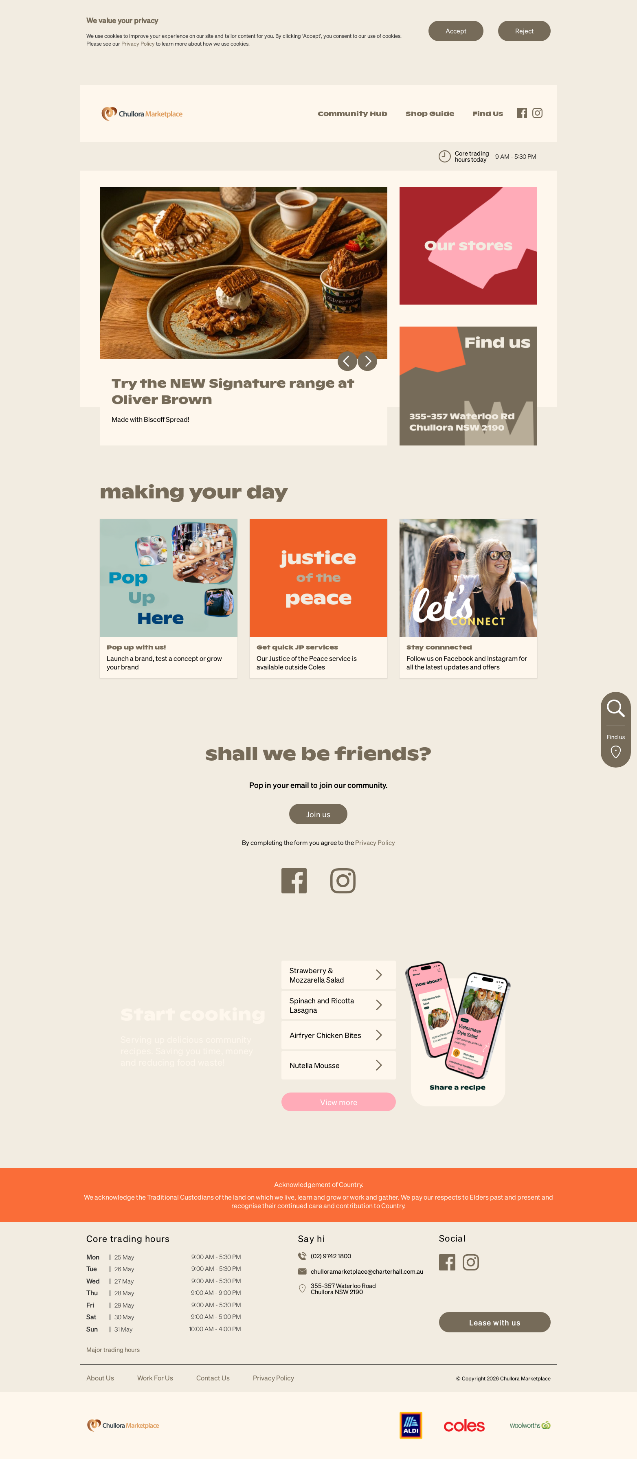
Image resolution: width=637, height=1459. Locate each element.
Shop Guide (430, 113)
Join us (318, 814)
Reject (524, 30)
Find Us (487, 113)
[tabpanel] (244, 316)
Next (367, 361)
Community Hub (352, 113)
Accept (456, 30)
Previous (347, 361)
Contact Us (213, 1378)
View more (338, 1102)
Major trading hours (113, 1349)
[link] (142, 112)
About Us (100, 1378)
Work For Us (155, 1378)
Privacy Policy (138, 43)
